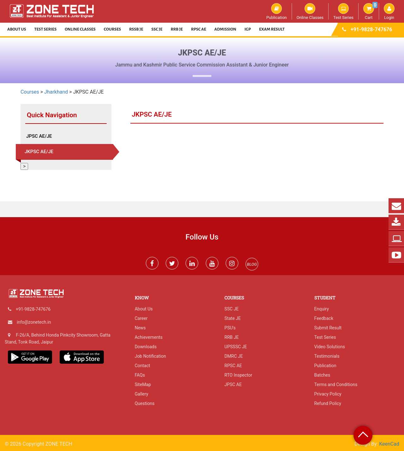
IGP (248, 29)
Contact (142, 365)
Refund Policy (327, 403)
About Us (16, 29)
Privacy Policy (328, 393)
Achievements (149, 337)
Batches (322, 375)
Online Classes (310, 11)
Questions (145, 403)
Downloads (146, 346)
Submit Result (328, 327)
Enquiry (321, 308)
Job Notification (150, 356)
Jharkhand (56, 92)
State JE (232, 318)
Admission (225, 29)
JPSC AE (233, 384)
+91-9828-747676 (371, 29)
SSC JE (157, 29)
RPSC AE (198, 29)
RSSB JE (136, 29)
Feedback (323, 318)
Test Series (343, 11)
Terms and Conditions (336, 384)
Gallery (141, 393)
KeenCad (389, 444)
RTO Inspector (238, 375)
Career (141, 318)
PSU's (229, 327)
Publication (276, 11)
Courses (112, 29)
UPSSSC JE (235, 346)
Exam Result (272, 29)
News (140, 327)
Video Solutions (329, 346)
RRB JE (177, 29)
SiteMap (143, 384)
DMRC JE (233, 356)
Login (389, 11)
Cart (370, 11)
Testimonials (327, 356)
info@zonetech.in (34, 322)
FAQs (140, 375)
